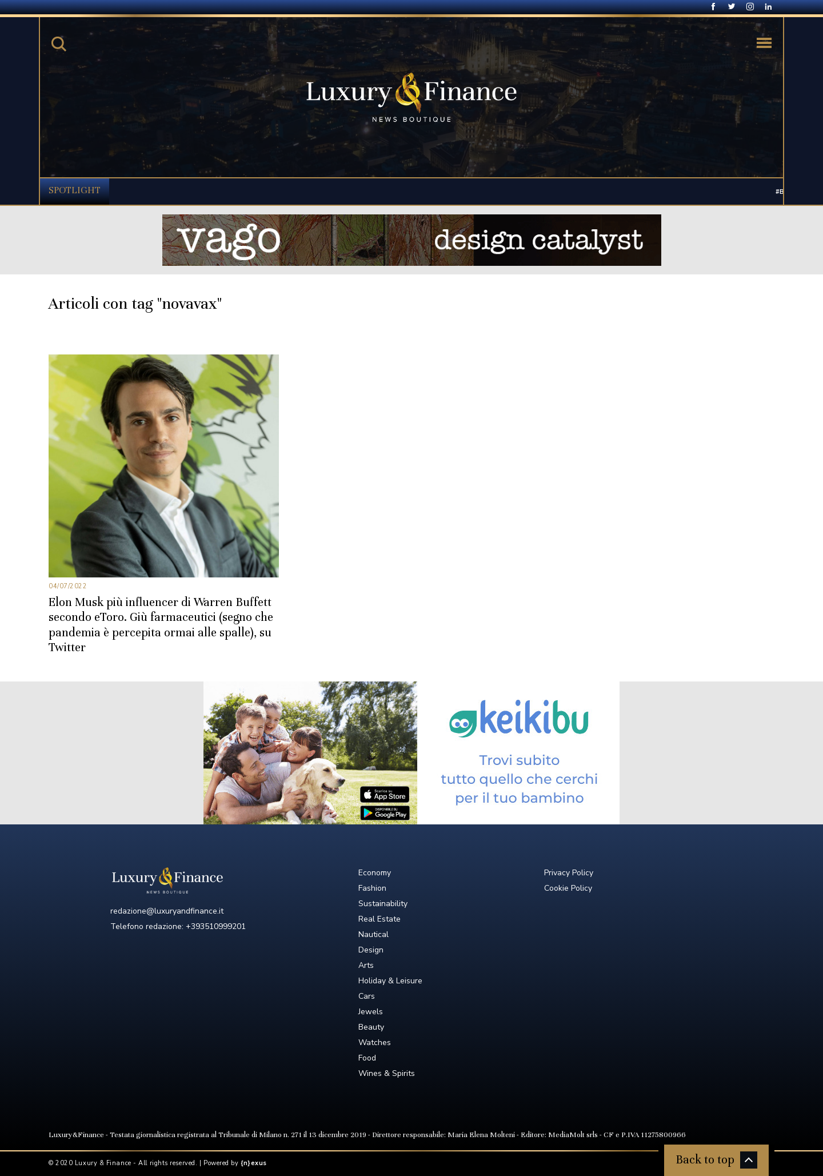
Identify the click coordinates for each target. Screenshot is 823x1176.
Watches (374, 1042)
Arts (366, 965)
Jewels (370, 1011)
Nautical (373, 934)
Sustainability (382, 903)
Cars (366, 996)
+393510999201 (216, 926)
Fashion (372, 888)
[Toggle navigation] (764, 42)
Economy (374, 872)
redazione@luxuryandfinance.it (166, 911)
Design (370, 949)
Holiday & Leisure (390, 980)
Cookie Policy (568, 888)
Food (367, 1058)
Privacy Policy (568, 872)
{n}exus (254, 1163)
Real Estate (379, 919)
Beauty (371, 1027)
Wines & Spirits (386, 1073)
